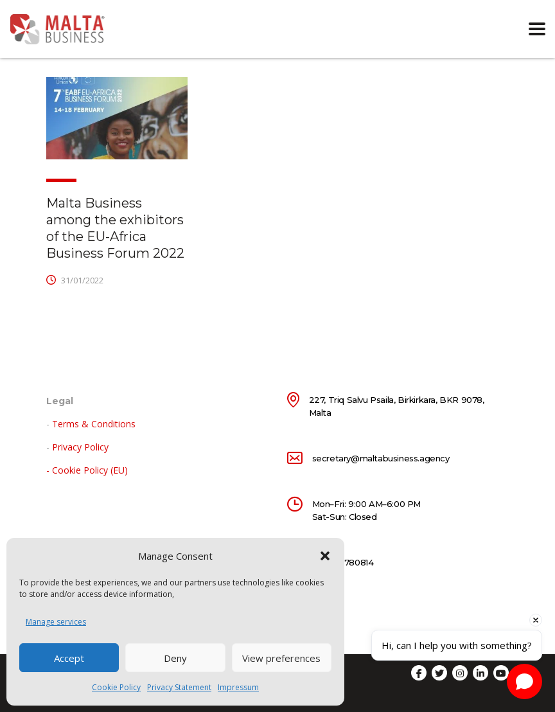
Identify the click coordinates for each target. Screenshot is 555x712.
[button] (325, 555)
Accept (69, 658)
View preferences (281, 658)
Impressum (238, 687)
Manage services (56, 621)
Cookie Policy (116, 687)
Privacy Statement (179, 687)
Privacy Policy (80, 447)
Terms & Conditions (94, 424)
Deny (175, 658)
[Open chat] (524, 681)
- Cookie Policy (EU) (87, 470)
